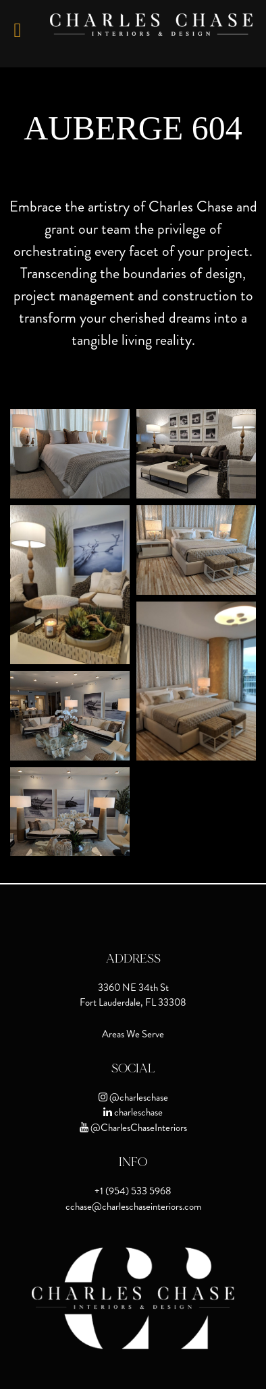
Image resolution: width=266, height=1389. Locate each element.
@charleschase (137, 1097)
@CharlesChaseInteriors (137, 1127)
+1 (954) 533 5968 (133, 1191)
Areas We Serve (133, 1034)
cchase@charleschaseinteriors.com (133, 1206)
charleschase (137, 1112)
